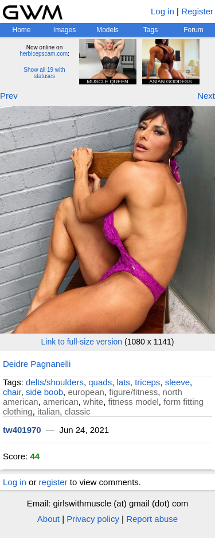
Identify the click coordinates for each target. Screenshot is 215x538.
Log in (162, 11)
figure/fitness (133, 392)
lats (123, 382)
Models (107, 30)
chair (12, 392)
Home (21, 30)
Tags (150, 30)
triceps (147, 382)
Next (206, 95)
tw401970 (22, 430)
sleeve (177, 382)
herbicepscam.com (43, 54)
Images (64, 30)
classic (78, 411)
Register (197, 11)
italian (48, 411)
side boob (44, 392)
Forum (193, 30)
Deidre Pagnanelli (37, 364)
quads (100, 382)
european (86, 392)
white (93, 402)
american (61, 402)
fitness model (133, 402)
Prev (9, 95)
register (53, 482)
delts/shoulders (55, 382)
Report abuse (152, 519)
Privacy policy (93, 519)
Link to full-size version (82, 341)
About (48, 519)
